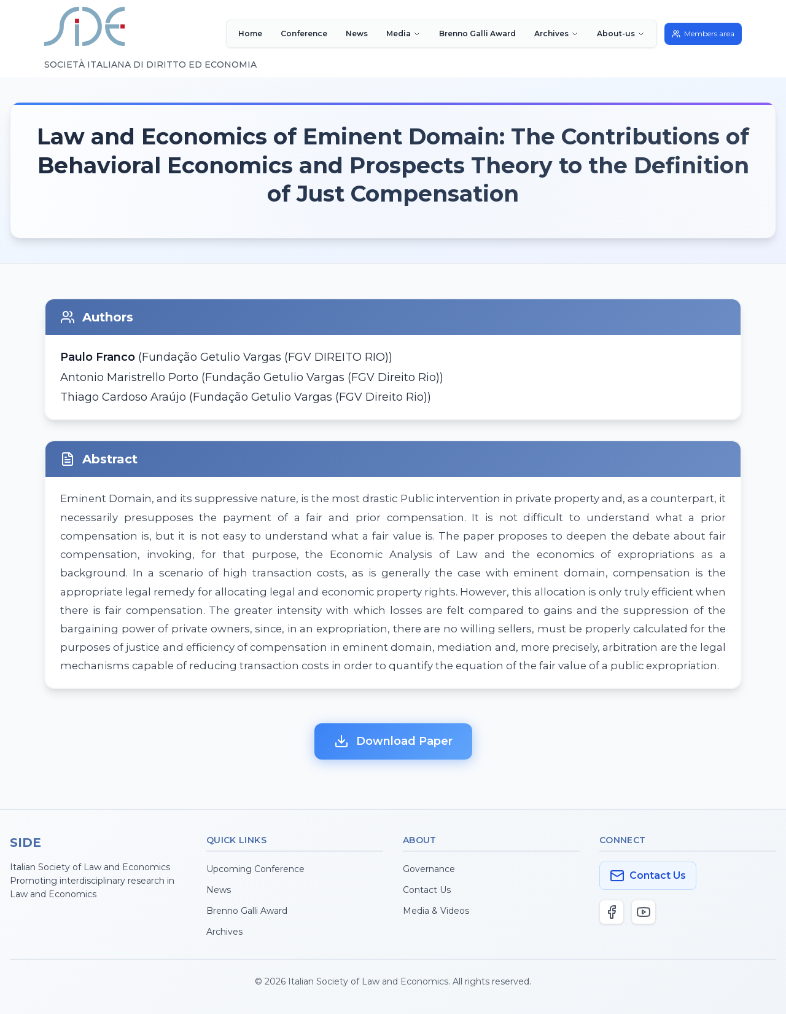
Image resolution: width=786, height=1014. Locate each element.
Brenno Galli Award (477, 33)
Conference (304, 33)
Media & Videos (436, 910)
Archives (224, 931)
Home (250, 33)
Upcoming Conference (255, 868)
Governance (429, 868)
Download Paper (393, 741)
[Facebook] (611, 912)
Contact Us (427, 889)
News (357, 33)
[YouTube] (643, 912)
